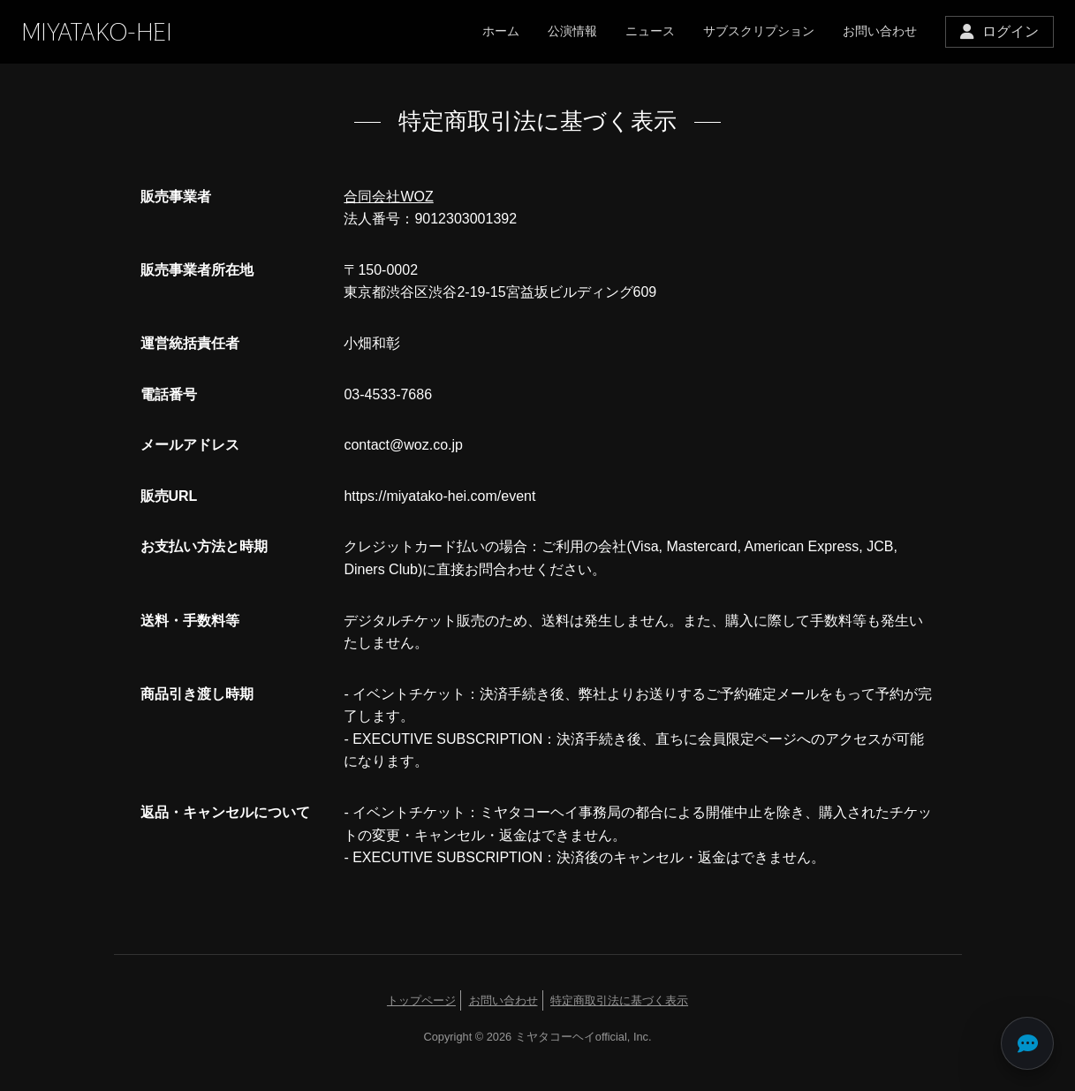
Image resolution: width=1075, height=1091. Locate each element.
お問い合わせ (880, 31)
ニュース (650, 31)
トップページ (421, 1000)
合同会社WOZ (388, 196)
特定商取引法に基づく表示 (619, 1000)
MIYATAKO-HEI (96, 32)
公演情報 (572, 31)
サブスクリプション (758, 31)
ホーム (500, 31)
